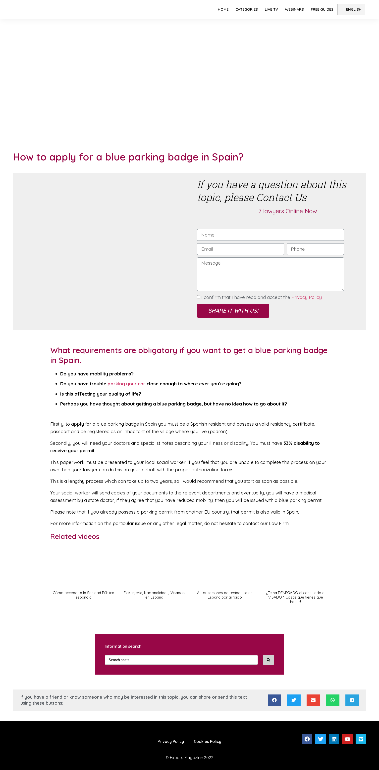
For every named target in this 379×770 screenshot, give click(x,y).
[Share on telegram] (352, 700)
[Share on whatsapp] (332, 700)
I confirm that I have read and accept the (261, 297)
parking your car (126, 384)
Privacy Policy (306, 297)
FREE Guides (322, 9)
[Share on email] (313, 700)
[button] (83, 578)
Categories (246, 9)
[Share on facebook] (274, 700)
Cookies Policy (207, 741)
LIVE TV (271, 9)
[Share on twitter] (294, 700)
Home (223, 9)
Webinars (294, 9)
